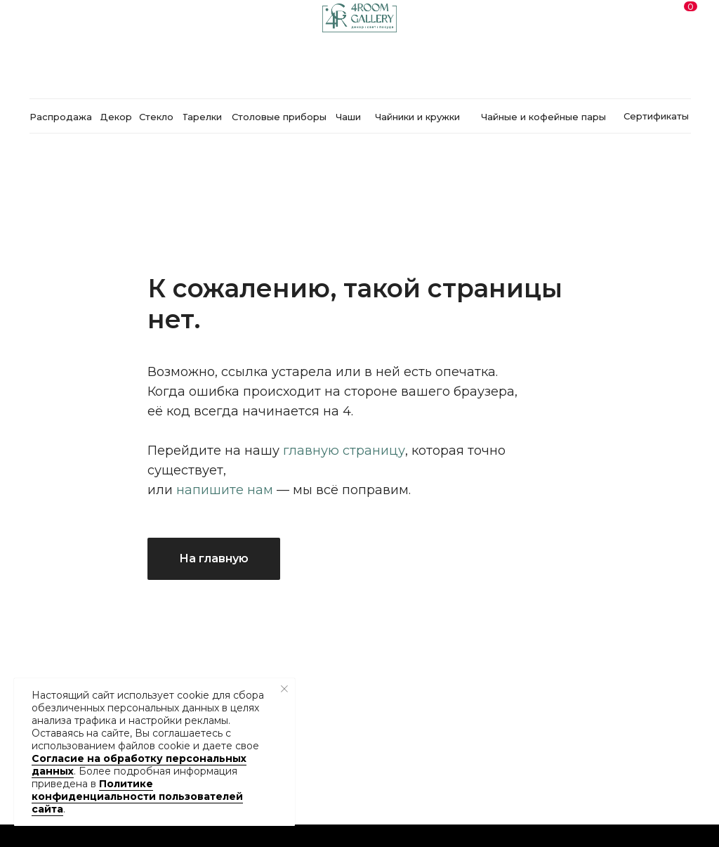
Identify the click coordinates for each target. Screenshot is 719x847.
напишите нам (224, 490)
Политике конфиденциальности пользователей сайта (137, 796)
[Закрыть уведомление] (284, 689)
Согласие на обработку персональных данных (139, 764)
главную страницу (344, 450)
